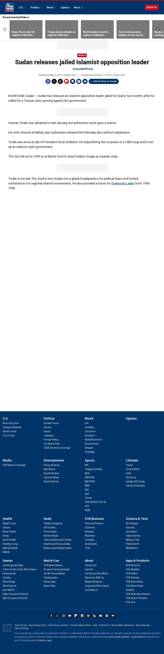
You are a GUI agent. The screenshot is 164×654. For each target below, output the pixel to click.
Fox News (9, 7)
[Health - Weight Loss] (9, 523)
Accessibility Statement (122, 625)
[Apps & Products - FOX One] (130, 602)
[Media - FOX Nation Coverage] (14, 465)
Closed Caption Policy (80, 625)
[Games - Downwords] (9, 573)
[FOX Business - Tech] (87, 548)
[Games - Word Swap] (9, 581)
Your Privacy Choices (58, 625)
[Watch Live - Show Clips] (50, 581)
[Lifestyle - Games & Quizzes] (135, 485)
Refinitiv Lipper (45, 640)
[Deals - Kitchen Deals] (51, 535)
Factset (73, 637)
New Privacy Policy (38, 625)
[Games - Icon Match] (9, 590)
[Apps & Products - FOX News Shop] (134, 581)
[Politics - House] (47, 431)
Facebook (48, 81)
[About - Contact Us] (91, 565)
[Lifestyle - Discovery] (131, 477)
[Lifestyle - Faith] (128, 473)
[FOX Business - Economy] (90, 527)
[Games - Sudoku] (7, 577)
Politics (35, 7)
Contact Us (104, 625)
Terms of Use (20, 625)
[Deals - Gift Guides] (50, 527)
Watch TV (152, 7)
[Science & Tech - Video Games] (133, 535)
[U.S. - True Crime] (9, 435)
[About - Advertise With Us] (94, 577)
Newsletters (100, 615)
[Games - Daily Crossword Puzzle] (15, 594)
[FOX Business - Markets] (89, 531)
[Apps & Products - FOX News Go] (133, 565)
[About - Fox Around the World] (96, 573)
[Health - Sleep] (6, 535)
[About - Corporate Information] (97, 585)
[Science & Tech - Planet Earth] (132, 544)
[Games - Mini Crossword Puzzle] (15, 598)
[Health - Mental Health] (10, 548)
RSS (94, 615)
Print (78, 81)
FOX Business (94, 518)
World (50, 7)
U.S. (21, 7)
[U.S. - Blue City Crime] (11, 423)
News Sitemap (142, 625)
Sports (89, 460)
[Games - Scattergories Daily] (13, 565)
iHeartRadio (113, 615)
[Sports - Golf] (87, 493)
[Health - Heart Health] (9, 539)
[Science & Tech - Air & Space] (132, 523)
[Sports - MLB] (87, 473)
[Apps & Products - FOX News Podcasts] (136, 598)
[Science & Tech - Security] (130, 527)
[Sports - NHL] (87, 489)
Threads (60, 81)
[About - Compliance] (91, 590)
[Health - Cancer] (6, 527)
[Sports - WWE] (87, 510)
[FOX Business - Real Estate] (91, 544)
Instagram (63, 615)
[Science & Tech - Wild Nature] (132, 548)
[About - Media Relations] (93, 581)
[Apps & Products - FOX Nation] (132, 573)
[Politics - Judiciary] (48, 435)
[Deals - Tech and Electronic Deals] (57, 539)
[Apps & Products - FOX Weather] (133, 569)
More (77, 7)
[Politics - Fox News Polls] (52, 443)
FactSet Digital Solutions (118, 637)
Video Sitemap (21, 628)
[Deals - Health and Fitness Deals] (57, 544)
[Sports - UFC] (87, 506)
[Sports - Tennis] (88, 498)
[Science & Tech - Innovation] (131, 531)
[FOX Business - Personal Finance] (94, 523)
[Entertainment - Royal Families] (51, 473)
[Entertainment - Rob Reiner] (50, 469)
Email (85, 81)
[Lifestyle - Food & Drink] (132, 469)
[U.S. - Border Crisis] (9, 431)
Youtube (69, 615)
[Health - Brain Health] (9, 531)
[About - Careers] (89, 569)
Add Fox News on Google (105, 81)
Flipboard (66, 81)
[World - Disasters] (90, 435)
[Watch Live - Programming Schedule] (56, 569)
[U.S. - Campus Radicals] (12, 427)
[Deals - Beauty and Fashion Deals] (57, 548)
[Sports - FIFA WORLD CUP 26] (95, 502)
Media (7, 460)
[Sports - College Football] (93, 469)
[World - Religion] (89, 447)
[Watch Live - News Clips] (49, 585)
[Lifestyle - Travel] (129, 465)
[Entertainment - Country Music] (51, 477)
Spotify (106, 615)
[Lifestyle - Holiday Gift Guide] (135, 481)
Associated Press (83, 69)
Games (8, 560)
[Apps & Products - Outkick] (130, 590)
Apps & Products (137, 560)
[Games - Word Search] (10, 585)
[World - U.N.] (87, 423)
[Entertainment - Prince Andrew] (52, 465)
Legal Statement (138, 637)
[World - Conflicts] (89, 427)
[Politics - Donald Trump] (51, 423)
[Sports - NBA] (87, 485)
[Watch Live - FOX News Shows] (53, 565)
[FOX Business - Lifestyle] (89, 539)
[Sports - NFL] (87, 465)
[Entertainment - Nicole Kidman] (51, 481)
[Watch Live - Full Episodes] (51, 577)
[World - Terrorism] (90, 431)
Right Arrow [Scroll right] (158, 29)
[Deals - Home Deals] (50, 531)
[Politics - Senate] (48, 427)
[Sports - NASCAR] (89, 477)
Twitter (54, 81)
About (89, 560)
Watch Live (51, 560)
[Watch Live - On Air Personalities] (54, 573)
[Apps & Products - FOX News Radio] (134, 585)
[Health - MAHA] (6, 552)
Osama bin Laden (123, 183)
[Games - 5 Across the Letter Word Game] (20, 569)
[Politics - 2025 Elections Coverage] (57, 447)
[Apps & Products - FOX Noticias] (132, 577)
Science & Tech (137, 518)
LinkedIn (82, 615)
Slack (88, 615)
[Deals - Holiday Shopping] (53, 523)
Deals (47, 518)
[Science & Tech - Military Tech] (132, 539)
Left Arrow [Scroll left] (5, 29)
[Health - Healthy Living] (10, 544)
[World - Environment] (92, 443)
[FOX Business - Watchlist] (90, 535)
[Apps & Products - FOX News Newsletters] (138, 594)
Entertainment (54, 460)
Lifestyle (132, 460)
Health (7, 518)
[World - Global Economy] (93, 439)
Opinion (65, 7)
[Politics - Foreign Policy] (51, 439)
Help (95, 625)
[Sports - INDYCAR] (90, 481)
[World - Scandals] (90, 452)
